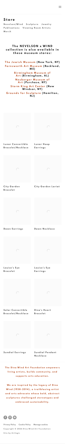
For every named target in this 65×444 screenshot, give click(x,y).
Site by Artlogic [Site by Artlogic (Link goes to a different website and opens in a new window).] (11, 433)
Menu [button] (60, 7)
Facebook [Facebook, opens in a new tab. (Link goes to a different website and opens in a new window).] (5, 417)
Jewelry (46, 24)
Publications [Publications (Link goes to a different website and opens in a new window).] (11, 28)
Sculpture (32, 24)
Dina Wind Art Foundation (32, 7)
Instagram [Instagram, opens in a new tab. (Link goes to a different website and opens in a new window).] (10, 417)
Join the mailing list (15, 417)
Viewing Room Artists (37, 28)
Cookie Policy (25, 425)
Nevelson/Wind (13, 24)
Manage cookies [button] (40, 425)
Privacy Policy (9, 425)
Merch (7, 32)
